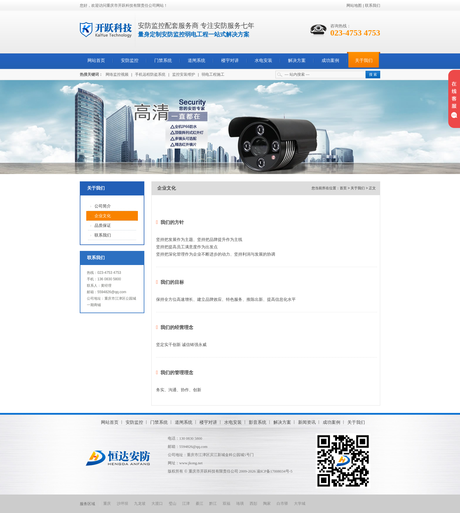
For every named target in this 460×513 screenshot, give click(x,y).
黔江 (213, 503)
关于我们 (364, 60)
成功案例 (330, 60)
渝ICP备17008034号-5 (274, 471)
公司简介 (102, 206)
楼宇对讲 (230, 60)
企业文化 (102, 216)
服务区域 (87, 504)
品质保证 (102, 225)
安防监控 (129, 60)
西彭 (253, 503)
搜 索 (373, 74)
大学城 (299, 503)
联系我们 (372, 5)
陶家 (267, 503)
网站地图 (354, 5)
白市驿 (282, 503)
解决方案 (297, 60)
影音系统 (257, 422)
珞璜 (240, 503)
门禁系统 (163, 60)
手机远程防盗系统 (150, 74)
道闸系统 (196, 60)
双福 (226, 503)
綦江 (199, 503)
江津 (186, 503)
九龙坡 (140, 503)
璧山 (172, 503)
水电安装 (263, 60)
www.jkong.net (190, 463)
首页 (343, 188)
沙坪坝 (122, 503)
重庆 (107, 503)
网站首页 (96, 60)
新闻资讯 (307, 422)
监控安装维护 (183, 74)
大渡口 (157, 503)
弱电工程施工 (213, 74)
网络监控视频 (117, 74)
